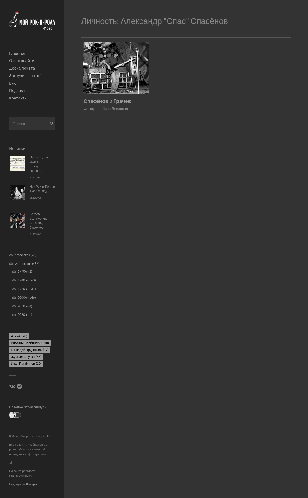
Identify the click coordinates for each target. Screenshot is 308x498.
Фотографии (23, 263)
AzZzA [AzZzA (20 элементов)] (19, 336)
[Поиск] (51, 123)
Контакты (18, 98)
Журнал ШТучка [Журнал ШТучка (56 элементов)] (26, 357)
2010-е (23, 306)
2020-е (23, 314)
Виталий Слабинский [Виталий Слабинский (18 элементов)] (30, 343)
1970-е (23, 271)
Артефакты (22, 255)
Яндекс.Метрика (20, 475)
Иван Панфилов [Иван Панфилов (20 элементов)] (26, 363)
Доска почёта (22, 68)
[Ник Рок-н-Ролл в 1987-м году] (17, 192)
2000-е (23, 297)
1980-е (23, 280)
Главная (17, 53)
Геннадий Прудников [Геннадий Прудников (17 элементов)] (29, 350)
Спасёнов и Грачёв (107, 101)
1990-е (23, 289)
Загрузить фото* (25, 75)
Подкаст (17, 90)
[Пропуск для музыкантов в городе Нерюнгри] (17, 163)
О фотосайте (21, 60)
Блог (13, 83)
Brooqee (31, 484)
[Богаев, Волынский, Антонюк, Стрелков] (17, 220)
